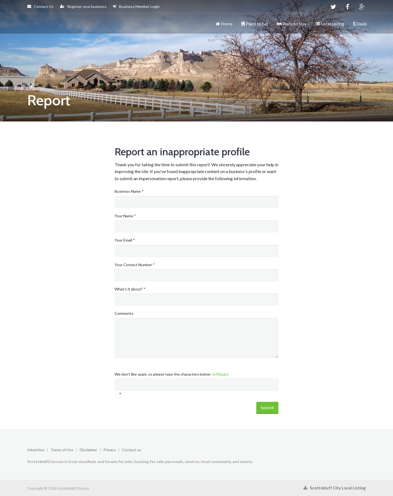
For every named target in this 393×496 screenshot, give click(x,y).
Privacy (109, 449)
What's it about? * (130, 289)
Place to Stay (292, 23)
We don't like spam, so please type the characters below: (172, 374)
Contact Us (40, 6)
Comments (124, 313)
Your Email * (125, 240)
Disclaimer (88, 449)
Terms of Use (61, 449)
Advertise (35, 449)
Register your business (83, 6)
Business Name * (129, 191)
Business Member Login (136, 6)
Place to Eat (254, 23)
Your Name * (125, 215)
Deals (360, 23)
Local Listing (329, 23)
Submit (267, 407)
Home (224, 23)
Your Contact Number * (135, 264)
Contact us (131, 449)
